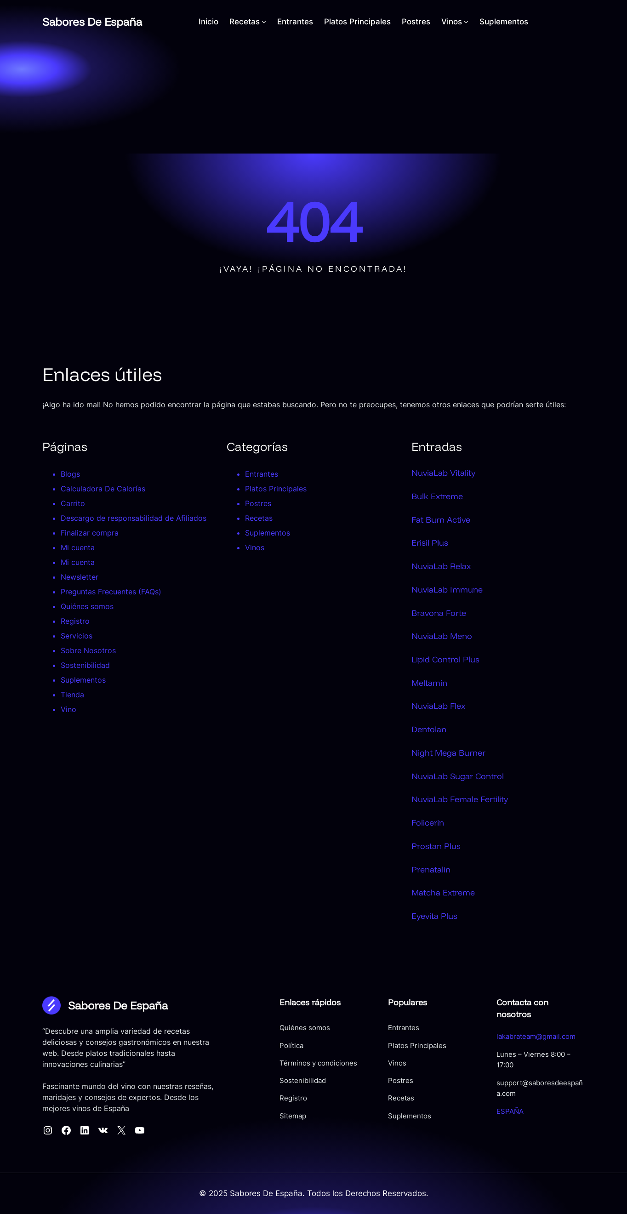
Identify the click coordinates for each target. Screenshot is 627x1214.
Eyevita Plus (434, 916)
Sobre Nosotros (88, 650)
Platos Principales (276, 488)
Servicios (76, 635)
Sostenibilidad (85, 665)
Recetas (259, 518)
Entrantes (261, 474)
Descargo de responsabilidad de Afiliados (133, 518)
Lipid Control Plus (445, 659)
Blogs (70, 474)
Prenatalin (430, 869)
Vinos (254, 547)
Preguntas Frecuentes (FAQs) (111, 591)
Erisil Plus (429, 542)
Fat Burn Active (440, 519)
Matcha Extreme (443, 892)
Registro (75, 621)
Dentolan (428, 729)
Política (291, 1045)
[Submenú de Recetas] (264, 21)
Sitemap (292, 1115)
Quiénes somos (87, 606)
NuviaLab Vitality (443, 472)
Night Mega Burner (448, 752)
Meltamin (429, 683)
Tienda (72, 694)
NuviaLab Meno (441, 636)
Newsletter (79, 576)
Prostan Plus (436, 846)
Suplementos (83, 679)
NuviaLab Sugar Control (457, 776)
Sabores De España (92, 21)
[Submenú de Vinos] (466, 21)
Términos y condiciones (318, 1063)
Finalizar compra (90, 532)
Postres (258, 503)
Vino (68, 709)
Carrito (73, 503)
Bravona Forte (438, 613)
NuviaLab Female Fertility (459, 799)
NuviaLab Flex (438, 706)
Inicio (208, 21)
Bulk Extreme (437, 496)
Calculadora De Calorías (103, 488)
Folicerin (427, 822)
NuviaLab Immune (447, 589)
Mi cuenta (78, 547)
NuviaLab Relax (441, 566)
